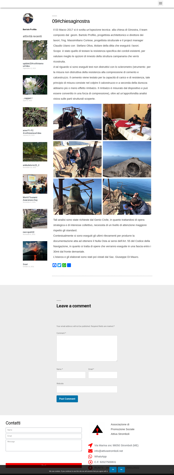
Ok (113, 469)
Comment (61, 335)
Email (91, 371)
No (121, 469)
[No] (171, 470)
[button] (160, 4)
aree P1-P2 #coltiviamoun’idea (32, 133)
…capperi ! (27, 100)
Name (60, 371)
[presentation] (24, 458)
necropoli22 (28, 233)
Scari (25, 266)
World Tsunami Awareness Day (30, 200)
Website (60, 385)
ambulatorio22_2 (31, 167)
